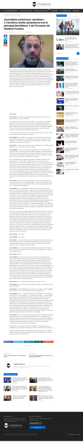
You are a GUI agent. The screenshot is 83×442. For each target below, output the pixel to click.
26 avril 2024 (68, 159)
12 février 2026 (60, 33)
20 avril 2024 (68, 165)
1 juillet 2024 (68, 122)
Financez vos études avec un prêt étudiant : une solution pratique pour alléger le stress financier (72, 135)
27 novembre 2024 (69, 79)
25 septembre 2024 (69, 88)
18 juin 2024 (67, 138)
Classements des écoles (10, 10)
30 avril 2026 (41, 383)
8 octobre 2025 (68, 41)
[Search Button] (78, 53)
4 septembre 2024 (69, 94)
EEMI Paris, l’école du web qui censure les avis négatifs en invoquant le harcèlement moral (71, 63)
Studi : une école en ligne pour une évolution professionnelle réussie (71, 100)
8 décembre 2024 (68, 66)
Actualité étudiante (26, 10)
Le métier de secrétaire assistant (72, 169)
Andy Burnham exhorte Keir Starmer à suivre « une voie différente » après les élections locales (19, 398)
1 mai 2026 (14, 384)
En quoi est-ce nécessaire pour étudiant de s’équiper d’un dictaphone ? (71, 149)
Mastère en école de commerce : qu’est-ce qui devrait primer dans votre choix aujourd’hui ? (72, 156)
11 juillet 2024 (68, 115)
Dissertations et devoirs (41, 10)
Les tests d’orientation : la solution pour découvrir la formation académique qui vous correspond (72, 46)
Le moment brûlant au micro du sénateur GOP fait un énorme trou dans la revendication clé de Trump (45, 380)
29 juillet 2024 (68, 108)
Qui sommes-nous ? (65, 10)
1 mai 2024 (67, 152)
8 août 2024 (68, 102)
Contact (76, 10)
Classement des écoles (8, 14)
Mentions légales (71, 435)
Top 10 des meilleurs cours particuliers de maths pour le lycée (71, 39)
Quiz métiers (54, 10)
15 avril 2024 (68, 171)
